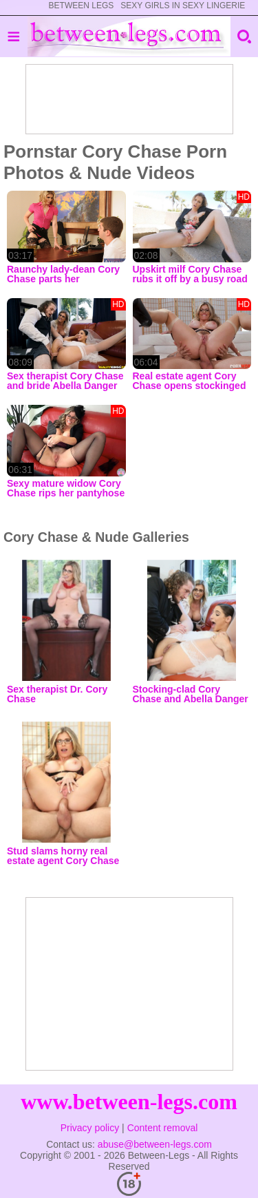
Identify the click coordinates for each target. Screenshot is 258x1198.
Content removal (162, 1127)
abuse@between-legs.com (155, 1144)
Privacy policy (90, 1127)
